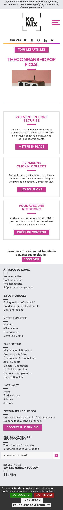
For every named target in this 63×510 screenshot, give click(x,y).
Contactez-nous (12, 280)
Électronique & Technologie (19, 358)
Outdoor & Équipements (17, 373)
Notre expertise (12, 276)
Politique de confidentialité (19, 302)
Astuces (8, 399)
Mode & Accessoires (15, 369)
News (6, 392)
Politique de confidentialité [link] (31, 505)
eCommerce (10, 328)
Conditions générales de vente (21, 306)
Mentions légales (13, 310)
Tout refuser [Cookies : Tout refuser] (44, 495)
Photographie (11, 332)
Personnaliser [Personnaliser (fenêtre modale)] (32, 500)
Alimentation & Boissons (17, 350)
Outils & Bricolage (13, 377)
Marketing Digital (13, 336)
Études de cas (11, 395)
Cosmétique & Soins (15, 354)
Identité (7, 324)
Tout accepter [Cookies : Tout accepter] (21, 495)
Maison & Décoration (15, 366)
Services (8, 403)
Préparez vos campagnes (18, 287)
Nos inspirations (12, 284)
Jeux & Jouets (11, 362)
